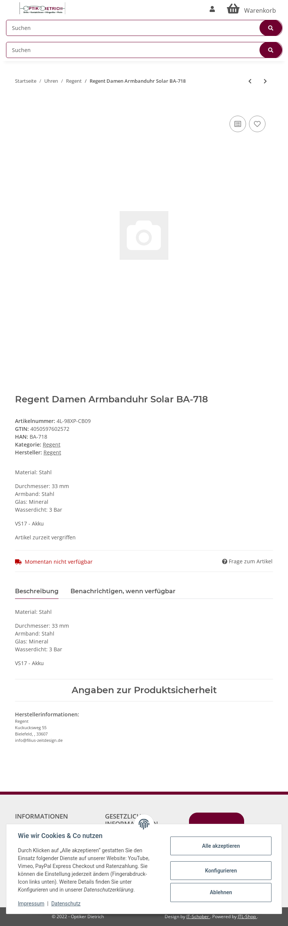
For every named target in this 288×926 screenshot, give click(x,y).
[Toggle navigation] (10, 4)
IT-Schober (198, 916)
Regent (51, 444)
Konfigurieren (220, 871)
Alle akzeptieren (220, 846)
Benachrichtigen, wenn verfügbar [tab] (123, 591)
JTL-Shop (247, 916)
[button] (212, 8)
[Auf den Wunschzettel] (257, 124)
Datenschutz (66, 904)
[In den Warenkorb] (21, 102)
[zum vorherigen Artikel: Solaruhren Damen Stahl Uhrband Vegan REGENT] (250, 81)
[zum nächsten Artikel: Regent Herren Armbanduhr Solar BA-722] (265, 81)
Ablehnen (220, 892)
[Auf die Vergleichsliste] (238, 124)
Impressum (31, 904)
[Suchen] (144, 28)
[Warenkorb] (251, 9)
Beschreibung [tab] (36, 591)
